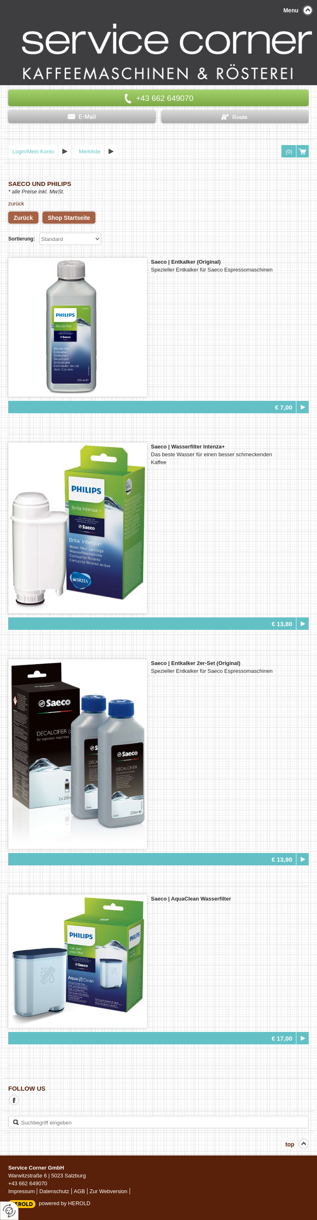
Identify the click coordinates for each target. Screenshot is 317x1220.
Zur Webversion (109, 1191)
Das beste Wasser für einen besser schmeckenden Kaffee (211, 458)
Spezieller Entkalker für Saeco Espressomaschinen (212, 270)
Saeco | (186, 262)
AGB (79, 1191)
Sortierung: (21, 239)
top (289, 1144)
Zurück (23, 217)
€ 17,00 (282, 1038)
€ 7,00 (283, 407)
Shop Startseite (69, 217)
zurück (16, 203)
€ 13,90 (282, 859)
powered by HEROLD (64, 1203)
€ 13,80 (282, 623)
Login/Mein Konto (33, 151)
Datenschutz (54, 1191)
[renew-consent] (9, 1210)
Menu (290, 10)
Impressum (21, 1191)
